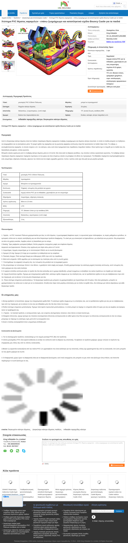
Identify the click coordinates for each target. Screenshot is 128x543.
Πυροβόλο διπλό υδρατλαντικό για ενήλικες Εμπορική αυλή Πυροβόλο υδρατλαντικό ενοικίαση (75, 512)
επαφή (91, 13)
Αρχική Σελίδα (9, 13)
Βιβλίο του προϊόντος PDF (115, 42)
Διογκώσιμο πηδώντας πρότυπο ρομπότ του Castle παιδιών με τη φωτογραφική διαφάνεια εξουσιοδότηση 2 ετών (16, 532)
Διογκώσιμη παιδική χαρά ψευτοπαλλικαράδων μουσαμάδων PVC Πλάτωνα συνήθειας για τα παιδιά (16, 525)
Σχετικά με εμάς (38, 13)
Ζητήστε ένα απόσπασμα (108, 13)
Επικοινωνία (97, 91)
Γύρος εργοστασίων (57, 13)
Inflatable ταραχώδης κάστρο (75, 429)
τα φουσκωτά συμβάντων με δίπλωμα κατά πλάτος (45, 506)
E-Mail (94, 521)
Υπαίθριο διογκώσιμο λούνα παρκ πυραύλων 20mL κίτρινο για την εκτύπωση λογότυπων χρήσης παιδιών (16, 512)
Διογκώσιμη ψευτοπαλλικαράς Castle (34, 18)
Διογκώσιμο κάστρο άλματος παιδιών (46, 429)
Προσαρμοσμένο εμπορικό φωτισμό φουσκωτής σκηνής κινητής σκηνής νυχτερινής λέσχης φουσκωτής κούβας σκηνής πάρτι (46, 513)
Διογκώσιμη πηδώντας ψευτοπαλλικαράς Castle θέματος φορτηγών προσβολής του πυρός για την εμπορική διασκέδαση (98, 496)
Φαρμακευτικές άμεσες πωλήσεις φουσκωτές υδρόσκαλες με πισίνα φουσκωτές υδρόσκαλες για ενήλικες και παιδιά (76, 528)
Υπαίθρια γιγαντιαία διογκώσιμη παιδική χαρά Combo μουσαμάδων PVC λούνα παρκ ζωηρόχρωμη (16, 519)
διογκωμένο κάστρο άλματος (19, 429)
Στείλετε (119, 511)
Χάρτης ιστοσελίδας (106, 521)
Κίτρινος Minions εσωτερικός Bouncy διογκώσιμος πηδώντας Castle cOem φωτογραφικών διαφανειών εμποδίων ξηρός (81, 497)
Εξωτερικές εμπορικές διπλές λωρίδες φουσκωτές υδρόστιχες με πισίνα (75, 534)
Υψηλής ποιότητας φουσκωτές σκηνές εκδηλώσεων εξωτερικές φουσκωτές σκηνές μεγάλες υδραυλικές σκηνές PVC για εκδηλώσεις (46, 534)
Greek (119, 3)
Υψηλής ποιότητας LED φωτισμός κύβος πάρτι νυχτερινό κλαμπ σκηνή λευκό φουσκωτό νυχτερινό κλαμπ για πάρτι (46, 520)
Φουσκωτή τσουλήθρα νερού (76, 505)
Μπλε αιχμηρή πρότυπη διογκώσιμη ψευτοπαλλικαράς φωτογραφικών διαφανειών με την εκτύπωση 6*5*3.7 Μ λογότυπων (63, 497)
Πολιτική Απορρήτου (21, 541)
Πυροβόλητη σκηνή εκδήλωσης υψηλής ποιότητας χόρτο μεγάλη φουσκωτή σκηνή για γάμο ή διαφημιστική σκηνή (46, 527)
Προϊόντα (23, 13)
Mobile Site (96, 524)
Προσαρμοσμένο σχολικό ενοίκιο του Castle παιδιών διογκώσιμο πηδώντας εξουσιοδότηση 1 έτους (116, 494)
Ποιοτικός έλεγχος (77, 13)
